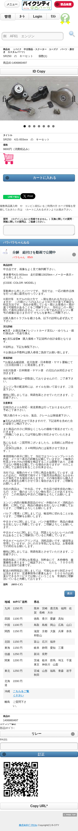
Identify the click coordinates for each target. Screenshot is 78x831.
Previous (6, 98)
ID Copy (39, 71)
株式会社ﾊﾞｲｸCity (28, 825)
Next (72, 98)
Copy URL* (39, 806)
